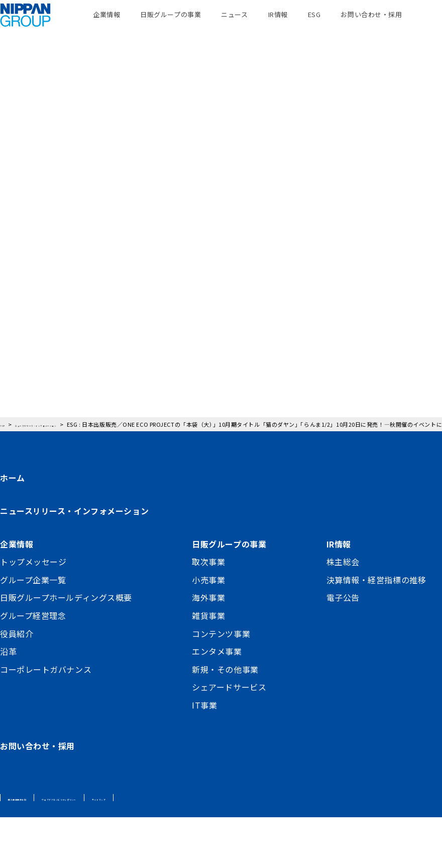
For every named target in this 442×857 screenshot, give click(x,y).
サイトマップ (202, 837)
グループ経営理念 (33, 655)
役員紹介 (16, 673)
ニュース (234, 25)
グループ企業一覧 (33, 619)
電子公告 (343, 637)
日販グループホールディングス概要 (66, 637)
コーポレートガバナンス (45, 709)
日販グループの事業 (170, 25)
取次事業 (208, 601)
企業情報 (106, 25)
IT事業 (204, 745)
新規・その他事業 (225, 709)
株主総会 (343, 601)
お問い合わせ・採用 (371, 25)
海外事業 (208, 637)
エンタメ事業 (217, 691)
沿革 (8, 691)
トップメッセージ (33, 601)
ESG (314, 25)
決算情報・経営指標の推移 (376, 619)
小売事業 (208, 619)
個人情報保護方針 (33, 837)
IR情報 (278, 25)
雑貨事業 (208, 655)
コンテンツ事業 (221, 673)
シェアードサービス (229, 727)
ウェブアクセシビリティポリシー (120, 837)
